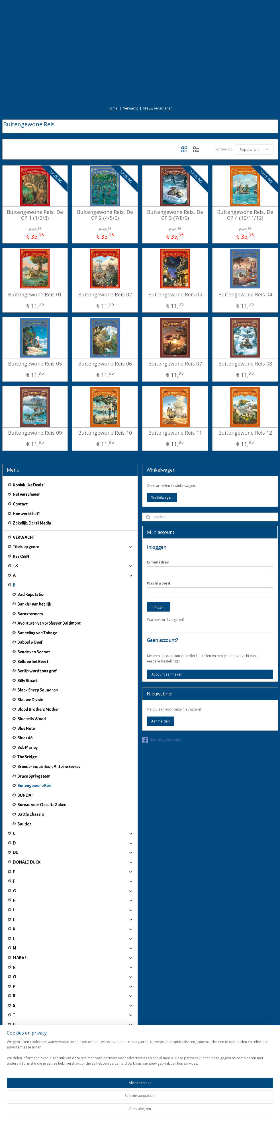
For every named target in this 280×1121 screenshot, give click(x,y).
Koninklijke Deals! (28, 485)
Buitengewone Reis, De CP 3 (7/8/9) (175, 215)
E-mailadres (158, 562)
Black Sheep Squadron (37, 690)
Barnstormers (30, 614)
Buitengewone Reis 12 (245, 433)
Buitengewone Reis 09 (35, 433)
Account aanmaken (167, 674)
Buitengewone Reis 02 (105, 295)
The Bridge (27, 757)
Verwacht (130, 108)
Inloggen (158, 606)
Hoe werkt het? (26, 514)
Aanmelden (160, 721)
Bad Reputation (31, 594)
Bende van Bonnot (33, 652)
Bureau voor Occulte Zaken (41, 805)
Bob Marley (27, 747)
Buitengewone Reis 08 (245, 364)
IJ (73, 1063)
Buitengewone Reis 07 (175, 364)
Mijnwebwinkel (205, 1110)
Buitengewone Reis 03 (175, 295)
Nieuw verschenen (158, 108)
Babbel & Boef (29, 642)
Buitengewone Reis (34, 785)
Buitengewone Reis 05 (35, 364)
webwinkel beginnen (156, 1110)
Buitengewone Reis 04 (245, 295)
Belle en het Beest (32, 661)
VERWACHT (24, 537)
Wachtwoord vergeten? (165, 619)
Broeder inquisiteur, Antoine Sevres (48, 766)
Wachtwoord (158, 583)
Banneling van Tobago (37, 633)
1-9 (73, 566)
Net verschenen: (27, 494)
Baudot (24, 824)
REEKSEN (21, 556)
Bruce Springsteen (33, 776)
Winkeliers (73, 1086)
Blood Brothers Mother (38, 709)
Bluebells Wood (31, 719)
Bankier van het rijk (34, 604)
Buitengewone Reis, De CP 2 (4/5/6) (105, 215)
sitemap (122, 1110)
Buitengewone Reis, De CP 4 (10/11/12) (245, 215)
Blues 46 (25, 738)
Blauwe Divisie (30, 700)
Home (113, 108)
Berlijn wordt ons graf (36, 671)
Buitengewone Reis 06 (105, 364)
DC (73, 852)
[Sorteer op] (254, 149)
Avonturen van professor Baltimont (49, 623)
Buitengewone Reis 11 (175, 433)
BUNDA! (24, 795)
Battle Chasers (30, 814)
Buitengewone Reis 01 (35, 295)
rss (134, 1110)
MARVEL (73, 958)
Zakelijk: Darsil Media (32, 523)
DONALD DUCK (73, 862)
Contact (20, 504)
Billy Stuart (27, 681)
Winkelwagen (161, 497)
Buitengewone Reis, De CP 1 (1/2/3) (35, 215)
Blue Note (26, 728)
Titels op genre (73, 547)
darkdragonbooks (161, 739)
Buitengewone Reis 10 (105, 433)
